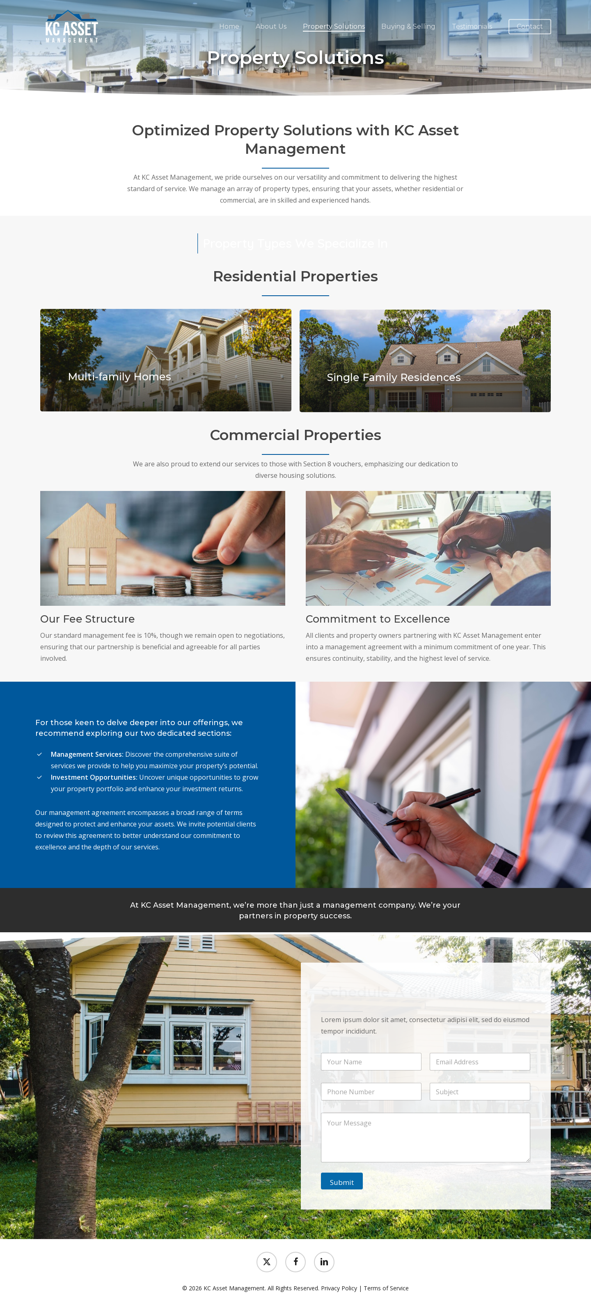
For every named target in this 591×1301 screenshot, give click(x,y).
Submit (342, 1182)
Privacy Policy (339, 1288)
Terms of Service (386, 1288)
